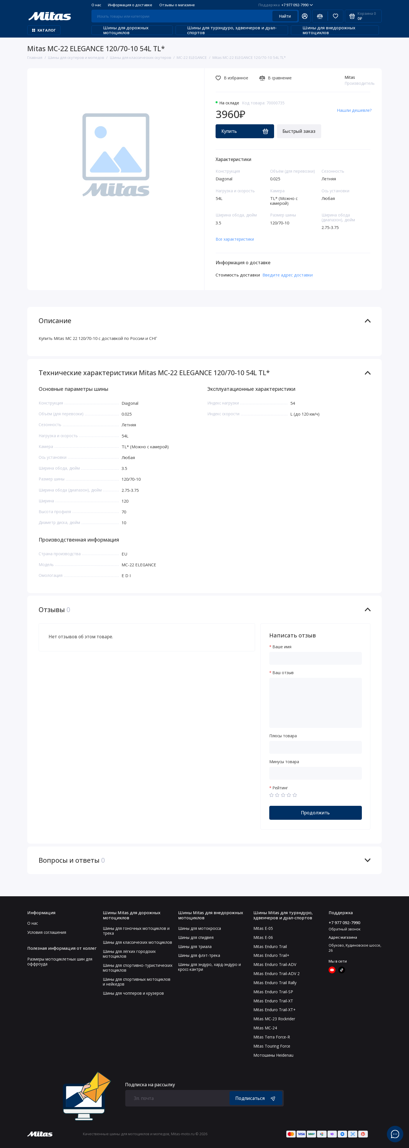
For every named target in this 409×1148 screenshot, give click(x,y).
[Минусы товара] (315, 773)
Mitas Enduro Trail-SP (273, 991)
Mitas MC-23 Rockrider (274, 1018)
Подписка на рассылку (150, 1085)
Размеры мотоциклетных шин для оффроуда (59, 961)
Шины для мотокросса (199, 928)
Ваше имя (281, 647)
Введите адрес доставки (287, 275)
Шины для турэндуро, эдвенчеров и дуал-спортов (228, 30)
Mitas (350, 77)
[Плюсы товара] (315, 747)
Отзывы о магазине (177, 4)
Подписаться (256, 1098)
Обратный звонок (344, 929)
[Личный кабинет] (305, 16)
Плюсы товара (283, 736)
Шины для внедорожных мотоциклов (325, 30)
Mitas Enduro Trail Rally (275, 982)
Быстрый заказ (299, 131)
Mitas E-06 (263, 937)
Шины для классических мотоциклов (137, 942)
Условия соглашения (46, 932)
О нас (96, 4)
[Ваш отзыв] (315, 703)
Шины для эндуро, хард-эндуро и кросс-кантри (209, 967)
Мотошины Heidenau (273, 1055)
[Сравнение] (319, 16)
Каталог (44, 30)
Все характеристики (235, 239)
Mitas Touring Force (271, 1046)
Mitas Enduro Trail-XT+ (274, 1009)
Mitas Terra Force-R (271, 1037)
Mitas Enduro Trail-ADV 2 (276, 973)
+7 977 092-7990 (285, 4)
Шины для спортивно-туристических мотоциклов (137, 968)
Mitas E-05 (263, 928)
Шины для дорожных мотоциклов (122, 30)
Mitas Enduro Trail (270, 946)
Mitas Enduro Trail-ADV (274, 964)
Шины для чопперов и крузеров (133, 993)
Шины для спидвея (196, 937)
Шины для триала (195, 946)
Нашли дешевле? (354, 110)
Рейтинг (280, 787)
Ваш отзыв (283, 672)
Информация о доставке (130, 4)
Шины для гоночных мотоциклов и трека (136, 931)
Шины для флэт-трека (199, 955)
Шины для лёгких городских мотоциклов (129, 954)
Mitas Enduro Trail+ (271, 955)
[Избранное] (335, 16)
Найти (285, 16)
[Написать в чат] (395, 1134)
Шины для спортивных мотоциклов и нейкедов (136, 981)
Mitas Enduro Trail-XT (273, 1001)
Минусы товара (284, 761)
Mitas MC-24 (265, 1028)
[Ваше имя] (315, 658)
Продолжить (315, 813)
